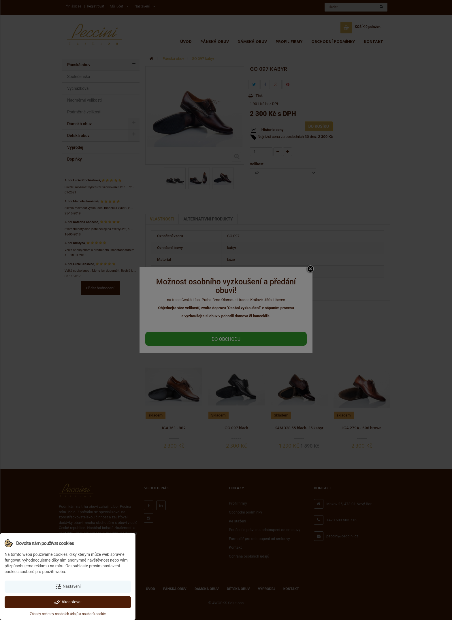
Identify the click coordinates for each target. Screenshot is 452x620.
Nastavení (68, 586)
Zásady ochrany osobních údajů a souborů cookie (68, 614)
